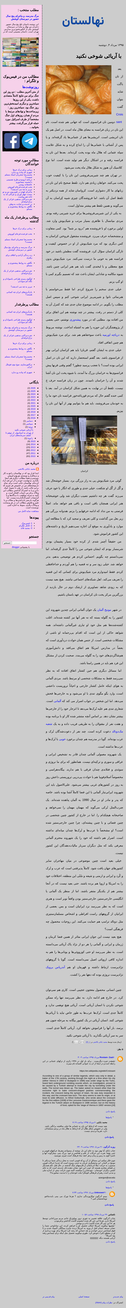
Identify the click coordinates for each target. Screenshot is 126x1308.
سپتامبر (28, 424)
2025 (32, 391)
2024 (32, 394)
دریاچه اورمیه (109, 334)
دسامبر (28, 421)
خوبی (61, 739)
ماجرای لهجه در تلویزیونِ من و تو (16, 192)
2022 (32, 400)
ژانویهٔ (29, 438)
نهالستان (82, 22)
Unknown (98, 1192)
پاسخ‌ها (108, 1117)
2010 (32, 456)
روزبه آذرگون (108, 1147)
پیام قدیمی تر (47, 1296)
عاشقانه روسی (24, 184)
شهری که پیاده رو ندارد (20, 172)
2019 (32, 409)
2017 (32, 415)
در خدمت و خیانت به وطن (19, 204)
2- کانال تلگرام (24, 525)
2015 (32, 441)
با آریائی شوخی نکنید (22, 430)
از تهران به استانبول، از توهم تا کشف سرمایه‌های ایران (18, 434)
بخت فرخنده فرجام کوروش (19, 187)
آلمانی (56, 701)
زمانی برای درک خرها (21, 170)
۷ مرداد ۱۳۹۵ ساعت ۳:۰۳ (95, 1057)
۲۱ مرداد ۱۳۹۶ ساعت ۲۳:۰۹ (88, 1147)
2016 (32, 418)
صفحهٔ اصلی (82, 1296)
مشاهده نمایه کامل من (27, 511)
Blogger (14, 547)
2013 (32, 447)
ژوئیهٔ (29, 427)
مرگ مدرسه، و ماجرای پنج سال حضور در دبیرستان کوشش (21, 17)
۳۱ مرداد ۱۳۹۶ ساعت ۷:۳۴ (88, 1192)
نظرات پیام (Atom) (102, 1302)
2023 (32, 397)
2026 (32, 388)
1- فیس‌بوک (25, 523)
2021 (32, 403)
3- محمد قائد (25, 528)
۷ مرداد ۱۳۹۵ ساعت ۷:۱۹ (82, 1122)
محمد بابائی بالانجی (98, 1042)
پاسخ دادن (109, 1111)
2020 (32, 406)
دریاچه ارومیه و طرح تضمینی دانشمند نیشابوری (18, 180)
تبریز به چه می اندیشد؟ (20, 189)
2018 (32, 412)
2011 (32, 453)
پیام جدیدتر (117, 1296)
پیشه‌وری (74, 319)
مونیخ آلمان (103, 609)
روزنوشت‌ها (29, 87)
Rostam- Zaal (105, 1057)
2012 (32, 450)
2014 (32, 444)
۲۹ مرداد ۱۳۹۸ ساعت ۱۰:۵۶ (93, 1214)
